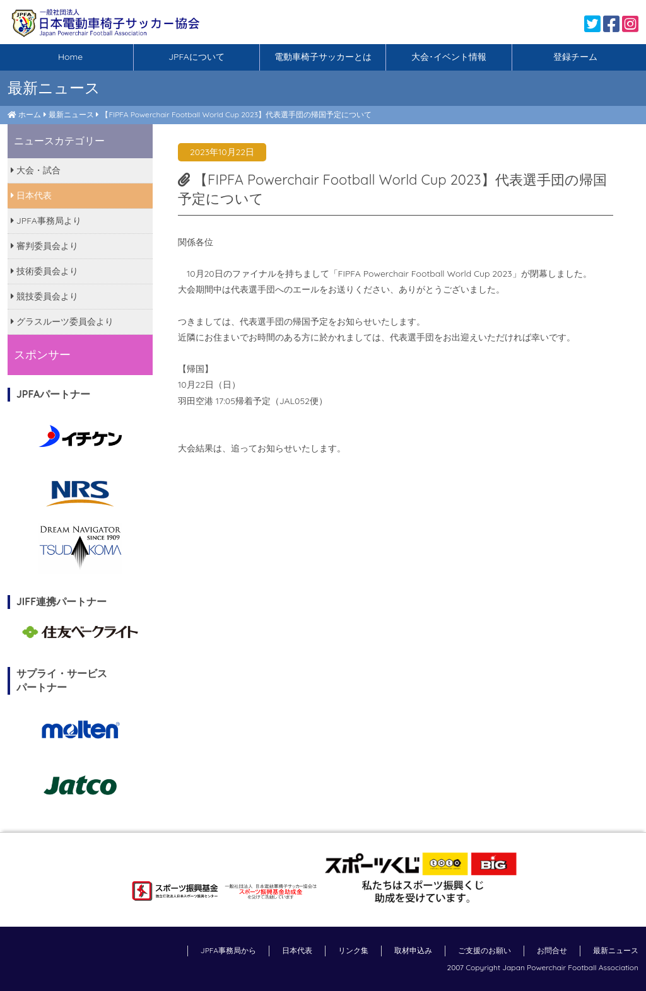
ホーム (29, 114)
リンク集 (353, 950)
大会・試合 (36, 170)
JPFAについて (196, 56)
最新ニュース (71, 114)
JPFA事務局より (46, 220)
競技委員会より (44, 296)
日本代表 (31, 195)
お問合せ (552, 950)
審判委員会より (44, 246)
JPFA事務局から (228, 950)
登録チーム (575, 56)
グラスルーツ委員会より (62, 321)
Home (70, 56)
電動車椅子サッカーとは (323, 56)
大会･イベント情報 (448, 56)
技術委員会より (44, 271)
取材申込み (413, 950)
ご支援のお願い (484, 950)
